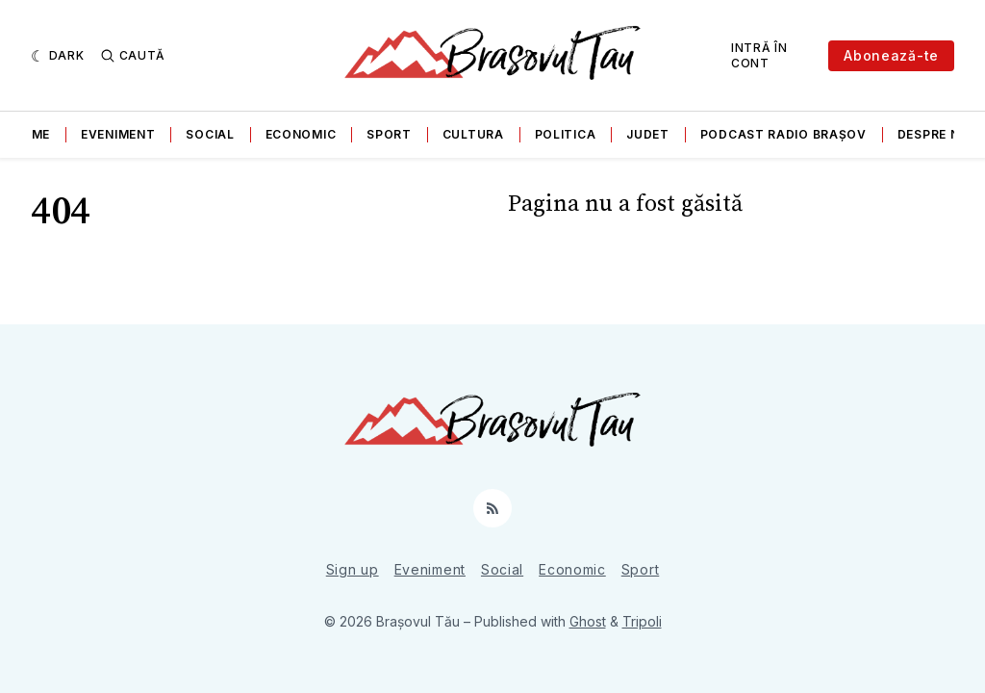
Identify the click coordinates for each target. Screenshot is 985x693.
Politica (565, 134)
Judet (647, 134)
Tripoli (642, 621)
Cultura (473, 134)
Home (31, 134)
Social (210, 134)
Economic (301, 134)
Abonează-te (891, 55)
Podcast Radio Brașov (783, 134)
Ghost (587, 621)
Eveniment (118, 134)
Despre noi (935, 134)
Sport (389, 134)
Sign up (352, 569)
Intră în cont (759, 55)
